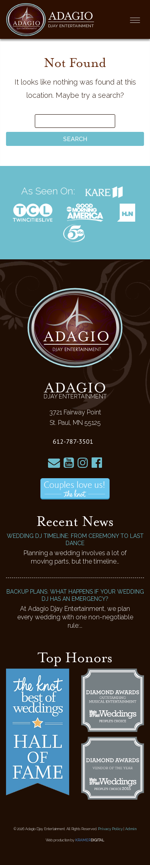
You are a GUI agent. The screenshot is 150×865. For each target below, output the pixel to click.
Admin (131, 829)
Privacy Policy (110, 829)
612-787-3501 (73, 441)
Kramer (89, 840)
